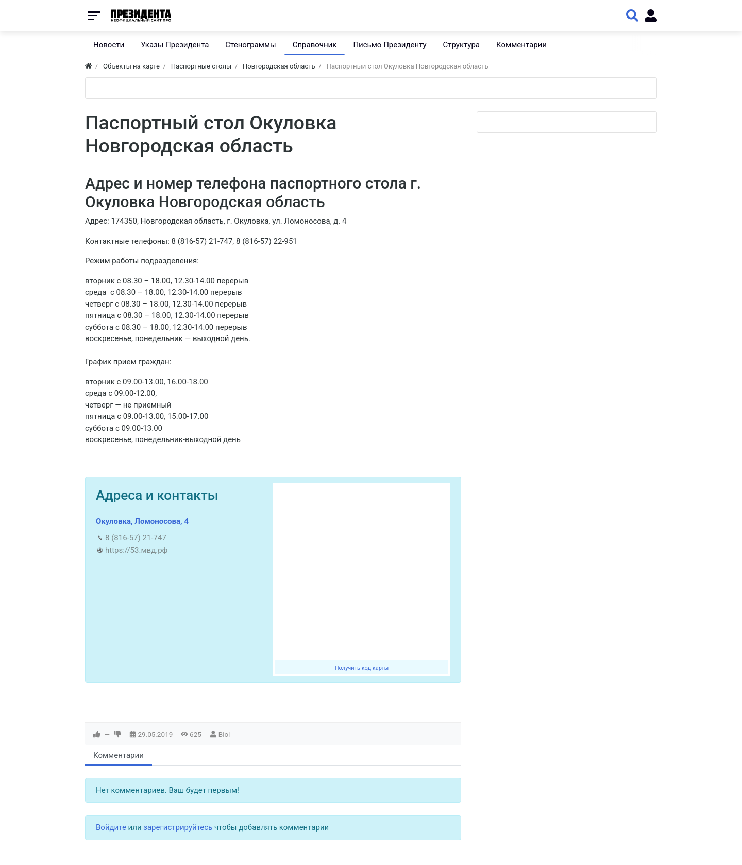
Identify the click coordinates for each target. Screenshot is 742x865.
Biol (224, 734)
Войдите (111, 827)
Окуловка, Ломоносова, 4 (142, 521)
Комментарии (118, 755)
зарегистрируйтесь (177, 827)
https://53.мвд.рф (136, 550)
